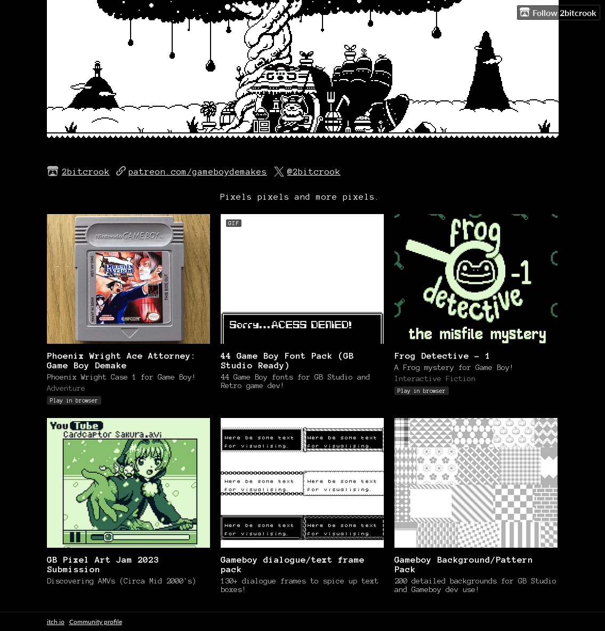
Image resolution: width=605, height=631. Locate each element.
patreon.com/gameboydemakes (197, 171)
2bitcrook (86, 171)
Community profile (95, 622)
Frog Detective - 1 (442, 355)
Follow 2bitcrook (558, 12)
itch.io (55, 622)
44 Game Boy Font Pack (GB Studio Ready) (287, 360)
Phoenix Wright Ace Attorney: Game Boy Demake (121, 360)
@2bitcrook (314, 171)
